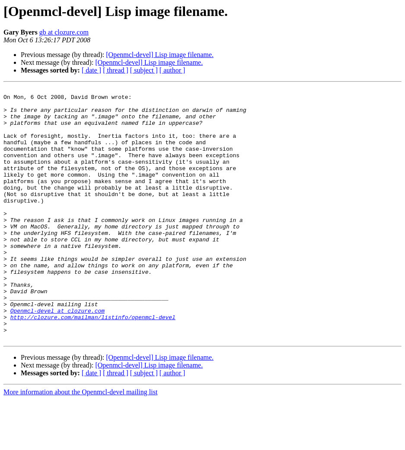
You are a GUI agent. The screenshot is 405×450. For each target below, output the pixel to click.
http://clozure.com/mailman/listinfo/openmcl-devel (92, 364)
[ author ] (172, 70)
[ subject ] (144, 70)
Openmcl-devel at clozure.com (57, 356)
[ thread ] (115, 70)
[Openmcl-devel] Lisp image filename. (160, 54)
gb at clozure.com (64, 32)
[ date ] (91, 70)
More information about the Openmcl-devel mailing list (80, 442)
